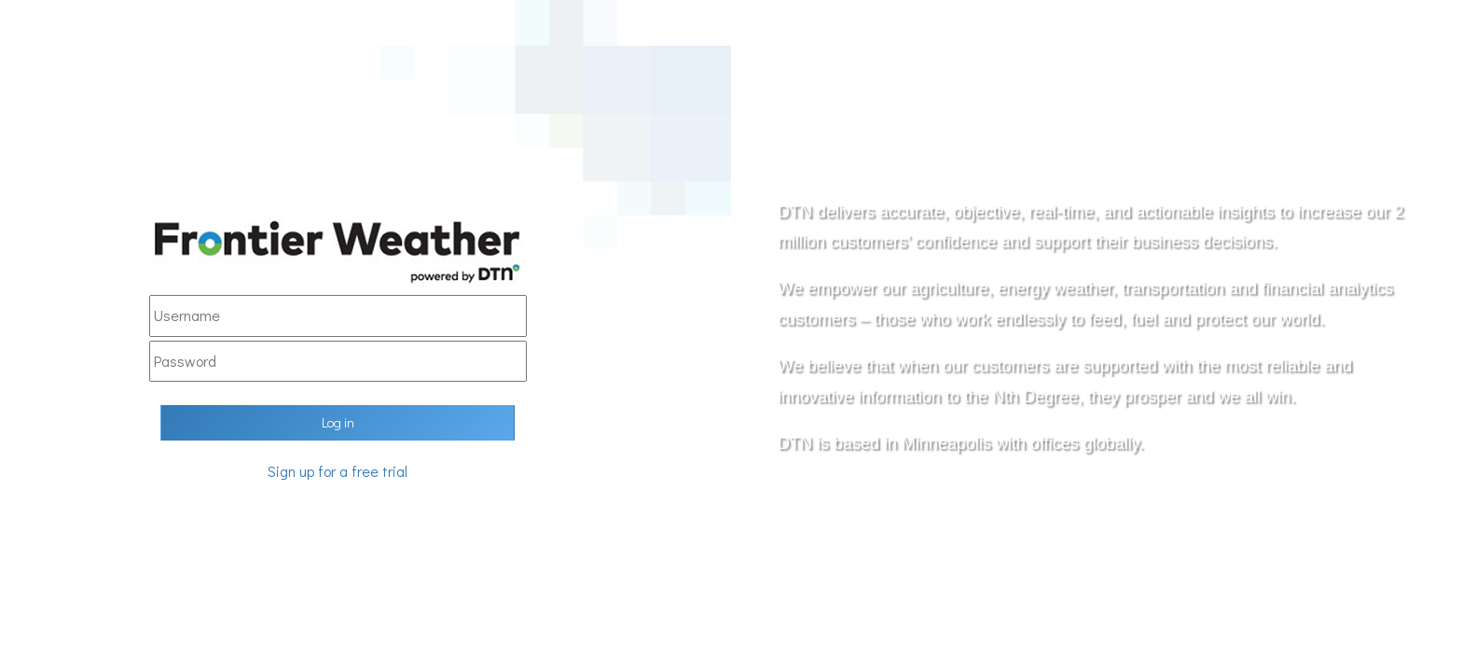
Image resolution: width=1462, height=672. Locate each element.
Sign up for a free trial (337, 471)
